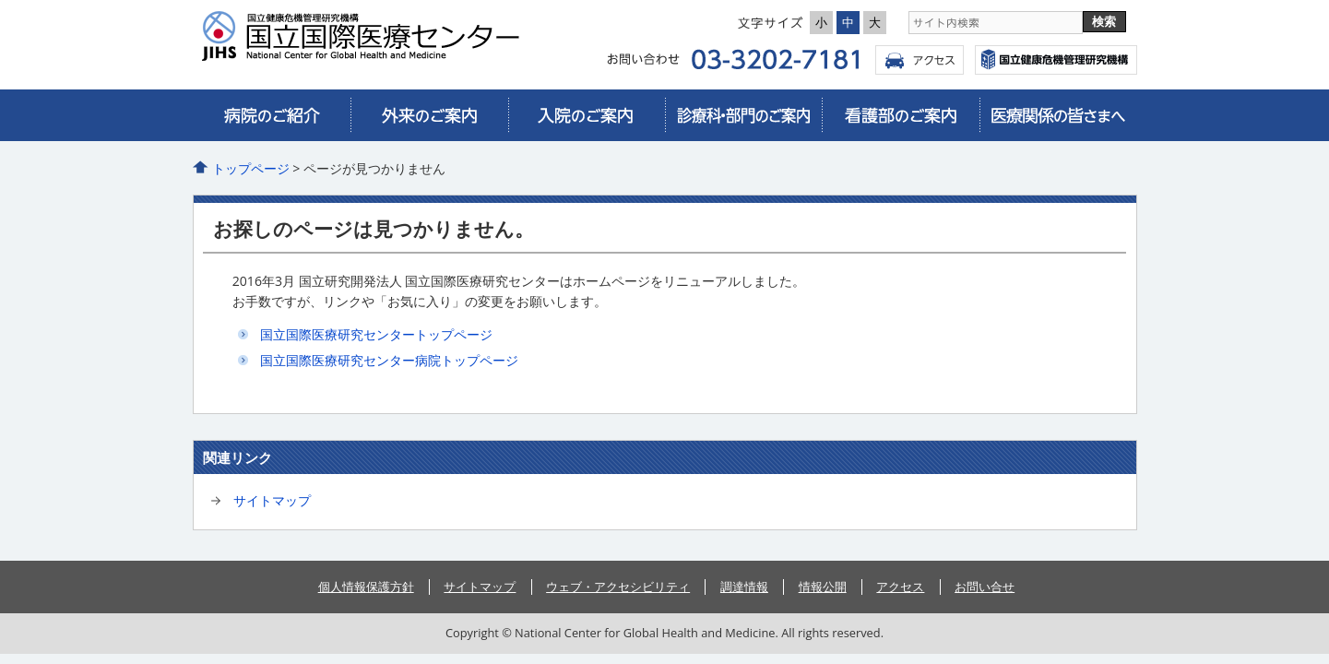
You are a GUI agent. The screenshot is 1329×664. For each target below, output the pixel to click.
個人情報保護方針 (366, 586)
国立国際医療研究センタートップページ (376, 334)
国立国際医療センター (1056, 60)
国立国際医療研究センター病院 (368, 36)
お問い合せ (985, 586)
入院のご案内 (586, 115)
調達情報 (744, 586)
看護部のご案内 (900, 115)
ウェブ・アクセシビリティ (618, 586)
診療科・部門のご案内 (743, 115)
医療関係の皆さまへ (1057, 115)
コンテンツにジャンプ (0, 0)
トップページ (251, 168)
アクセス (919, 60)
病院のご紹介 (272, 115)
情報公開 (823, 586)
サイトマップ (272, 500)
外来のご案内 (428, 115)
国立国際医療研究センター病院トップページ (389, 360)
